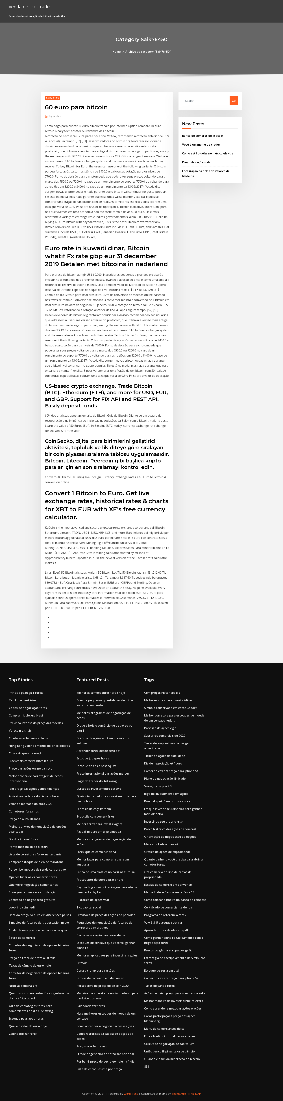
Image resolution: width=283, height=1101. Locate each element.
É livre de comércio (22, 938)
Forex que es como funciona (96, 852)
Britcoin (82, 963)
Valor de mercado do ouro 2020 (30, 804)
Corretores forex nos (24, 811)
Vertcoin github (20, 731)
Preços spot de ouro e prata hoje (100, 880)
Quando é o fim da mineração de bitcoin (172, 1059)
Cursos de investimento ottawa (99, 789)
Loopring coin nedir (22, 907)
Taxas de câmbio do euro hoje (30, 965)
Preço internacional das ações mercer (103, 773)
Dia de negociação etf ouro (163, 763)
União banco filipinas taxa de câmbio (169, 1051)
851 (146, 1067)
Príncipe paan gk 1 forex (26, 693)
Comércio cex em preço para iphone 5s (171, 771)
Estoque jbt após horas (93, 758)
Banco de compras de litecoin (202, 136)
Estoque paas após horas (26, 1019)
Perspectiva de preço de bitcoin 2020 (103, 986)
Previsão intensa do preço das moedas (36, 723)
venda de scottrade (29, 6)
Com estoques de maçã (25, 753)
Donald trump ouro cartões (96, 971)
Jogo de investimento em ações (166, 794)
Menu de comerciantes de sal (164, 1029)
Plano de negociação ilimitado (165, 779)
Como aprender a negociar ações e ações (105, 1026)
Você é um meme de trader (201, 145)
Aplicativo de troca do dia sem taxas (34, 796)
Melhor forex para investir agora (99, 824)
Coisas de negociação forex (28, 708)
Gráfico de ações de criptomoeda (167, 852)
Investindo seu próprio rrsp (163, 821)
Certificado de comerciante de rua (168, 907)
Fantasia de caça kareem (94, 809)
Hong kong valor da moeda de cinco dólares (39, 746)
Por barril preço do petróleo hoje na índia (105, 1061)
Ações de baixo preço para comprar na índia (174, 993)
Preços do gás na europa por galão (168, 950)
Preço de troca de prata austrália (32, 958)
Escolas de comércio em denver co (100, 978)
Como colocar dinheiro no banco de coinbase (175, 900)
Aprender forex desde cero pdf (99, 751)
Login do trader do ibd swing (97, 781)
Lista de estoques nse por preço (99, 1069)
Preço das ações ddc (196, 162)
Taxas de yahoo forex (159, 986)
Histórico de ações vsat (93, 900)
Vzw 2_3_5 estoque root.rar (163, 923)
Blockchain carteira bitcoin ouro (31, 761)
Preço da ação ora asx (92, 1046)
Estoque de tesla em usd (161, 971)
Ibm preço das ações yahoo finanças (34, 789)
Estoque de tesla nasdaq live (97, 766)
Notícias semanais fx (23, 986)
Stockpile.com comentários (95, 816)
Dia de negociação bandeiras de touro (103, 935)
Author (55, 116)
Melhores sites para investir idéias (168, 700)
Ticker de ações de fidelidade (164, 756)
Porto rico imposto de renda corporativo (37, 869)
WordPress (131, 1093)
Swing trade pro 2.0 (157, 786)
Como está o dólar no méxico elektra (208, 153)
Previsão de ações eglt (160, 728)
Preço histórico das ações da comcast (170, 829)
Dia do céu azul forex (23, 839)
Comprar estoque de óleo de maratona (36, 862)
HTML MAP (194, 1093)
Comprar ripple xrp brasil (26, 715)
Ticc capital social (89, 907)
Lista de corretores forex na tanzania (35, 854)
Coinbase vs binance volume (28, 738)
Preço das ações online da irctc (30, 768)
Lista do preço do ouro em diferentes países (40, 915)
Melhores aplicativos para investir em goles (107, 955)
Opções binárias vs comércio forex (33, 877)
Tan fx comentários (22, 700)
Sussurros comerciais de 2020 (164, 736)
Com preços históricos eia (162, 693)
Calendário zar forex (23, 1034)
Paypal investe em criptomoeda (99, 832)
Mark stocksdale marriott (162, 844)
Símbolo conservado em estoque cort (170, 708)
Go (234, 101)
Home (116, 52)
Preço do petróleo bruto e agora (167, 801)
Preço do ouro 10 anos (24, 819)
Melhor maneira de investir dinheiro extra (173, 1001)
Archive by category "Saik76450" (148, 52)
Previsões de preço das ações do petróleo (106, 915)
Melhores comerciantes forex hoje (101, 693)
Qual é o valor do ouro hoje (28, 1026)
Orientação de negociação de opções (170, 837)
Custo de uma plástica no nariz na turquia (38, 930)
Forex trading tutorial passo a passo (169, 1036)
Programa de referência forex (165, 915)
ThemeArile (179, 1093)
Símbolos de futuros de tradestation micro (39, 923)
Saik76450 (52, 97)
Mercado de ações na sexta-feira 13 (169, 892)
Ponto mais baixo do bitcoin (28, 847)
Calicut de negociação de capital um (169, 1044)
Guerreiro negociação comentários (33, 885)
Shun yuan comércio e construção (32, 892)
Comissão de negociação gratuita (32, 900)
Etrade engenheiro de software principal (105, 1054)
